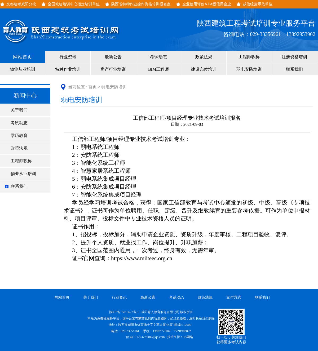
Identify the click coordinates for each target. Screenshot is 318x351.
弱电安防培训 (249, 69)
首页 (92, 87)
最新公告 (113, 57)
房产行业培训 (113, 69)
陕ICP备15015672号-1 (124, 312)
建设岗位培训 (204, 69)
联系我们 (294, 69)
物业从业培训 (22, 69)
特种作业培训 (68, 69)
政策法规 (203, 57)
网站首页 (22, 57)
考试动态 (158, 57)
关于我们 (19, 110)
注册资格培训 (294, 57)
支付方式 (233, 297)
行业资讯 (67, 57)
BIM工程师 (158, 69)
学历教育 (19, 135)
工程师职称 (249, 57)
